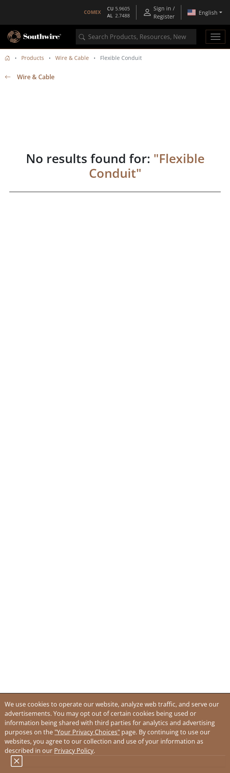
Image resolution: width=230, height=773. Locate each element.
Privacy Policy (74, 750)
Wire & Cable (72, 57)
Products (32, 57)
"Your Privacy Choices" (87, 732)
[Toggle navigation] (215, 37)
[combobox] (136, 36)
